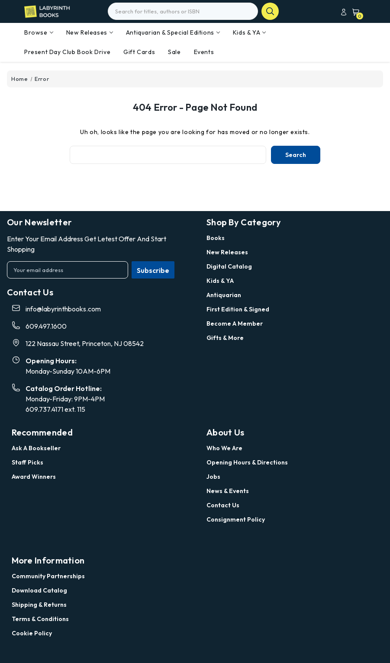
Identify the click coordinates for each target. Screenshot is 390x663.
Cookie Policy (32, 633)
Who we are (224, 448)
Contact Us (222, 505)
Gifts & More (225, 338)
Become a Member (234, 323)
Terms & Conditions (40, 619)
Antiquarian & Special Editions (173, 32)
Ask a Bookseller (36, 448)
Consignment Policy (235, 519)
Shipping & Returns (39, 605)
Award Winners (34, 476)
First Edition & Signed (237, 309)
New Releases (89, 32)
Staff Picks (27, 462)
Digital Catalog (229, 266)
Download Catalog (39, 590)
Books (215, 238)
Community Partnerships (48, 576)
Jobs (213, 476)
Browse (38, 32)
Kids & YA (249, 32)
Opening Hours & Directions (247, 462)
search (270, 11)
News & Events (227, 491)
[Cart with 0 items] (354, 11)
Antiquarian (223, 295)
